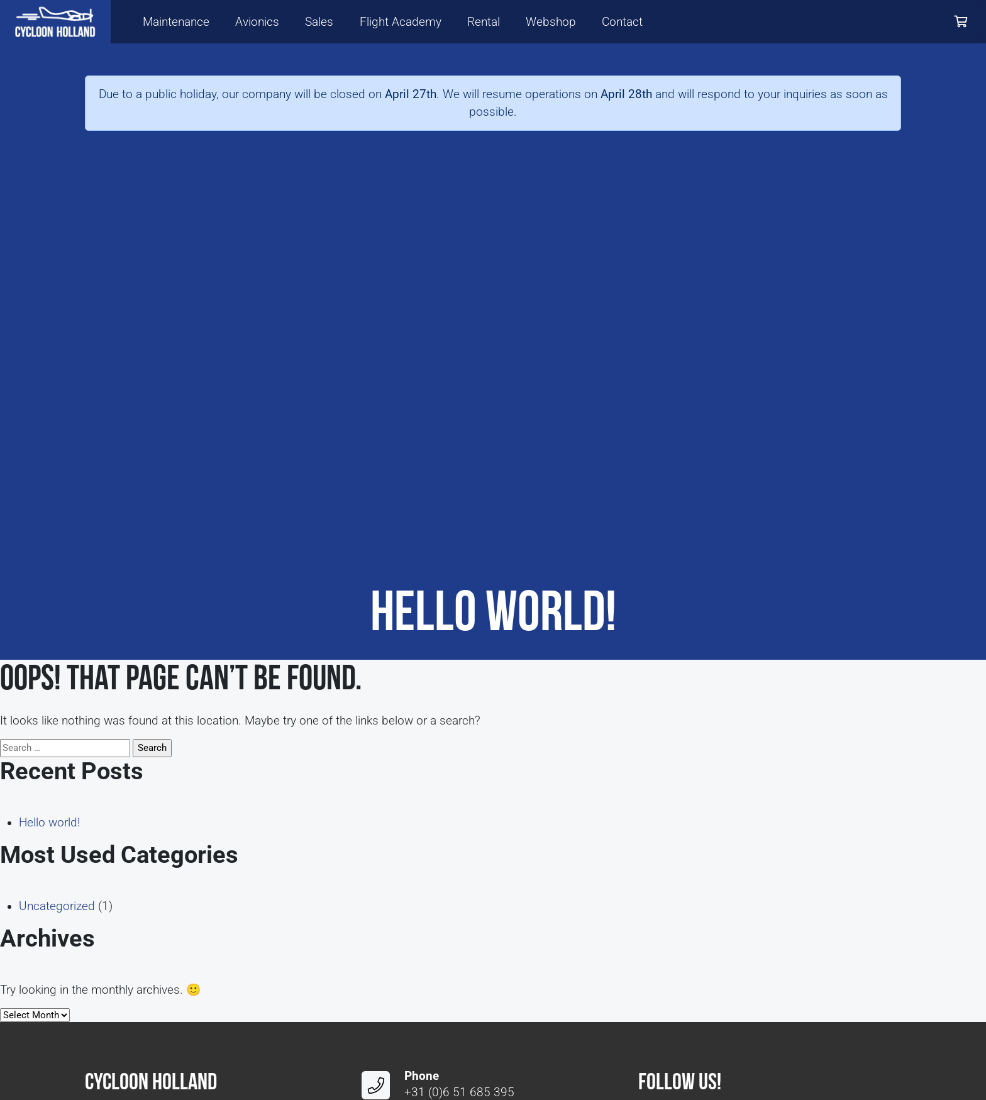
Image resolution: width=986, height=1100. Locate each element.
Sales (319, 22)
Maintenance (176, 22)
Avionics (257, 22)
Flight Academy (400, 22)
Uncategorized (57, 906)
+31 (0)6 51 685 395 (459, 1092)
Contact (622, 22)
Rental (483, 22)
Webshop (551, 22)
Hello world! (49, 823)
